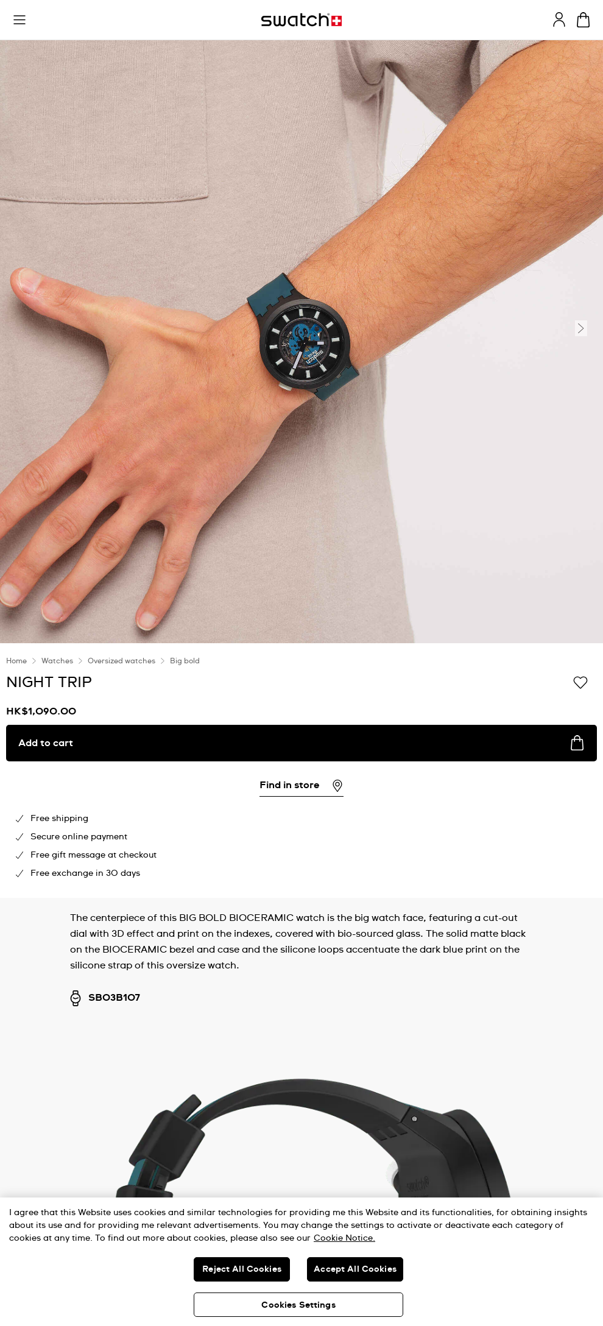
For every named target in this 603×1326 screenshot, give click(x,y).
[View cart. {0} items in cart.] (583, 19)
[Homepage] (301, 20)
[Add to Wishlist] (580, 681)
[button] (19, 20)
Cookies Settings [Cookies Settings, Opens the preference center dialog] (298, 1305)
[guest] (559, 19)
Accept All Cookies (355, 1269)
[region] (301, 1261)
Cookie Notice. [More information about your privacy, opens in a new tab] (344, 1238)
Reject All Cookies (241, 1269)
